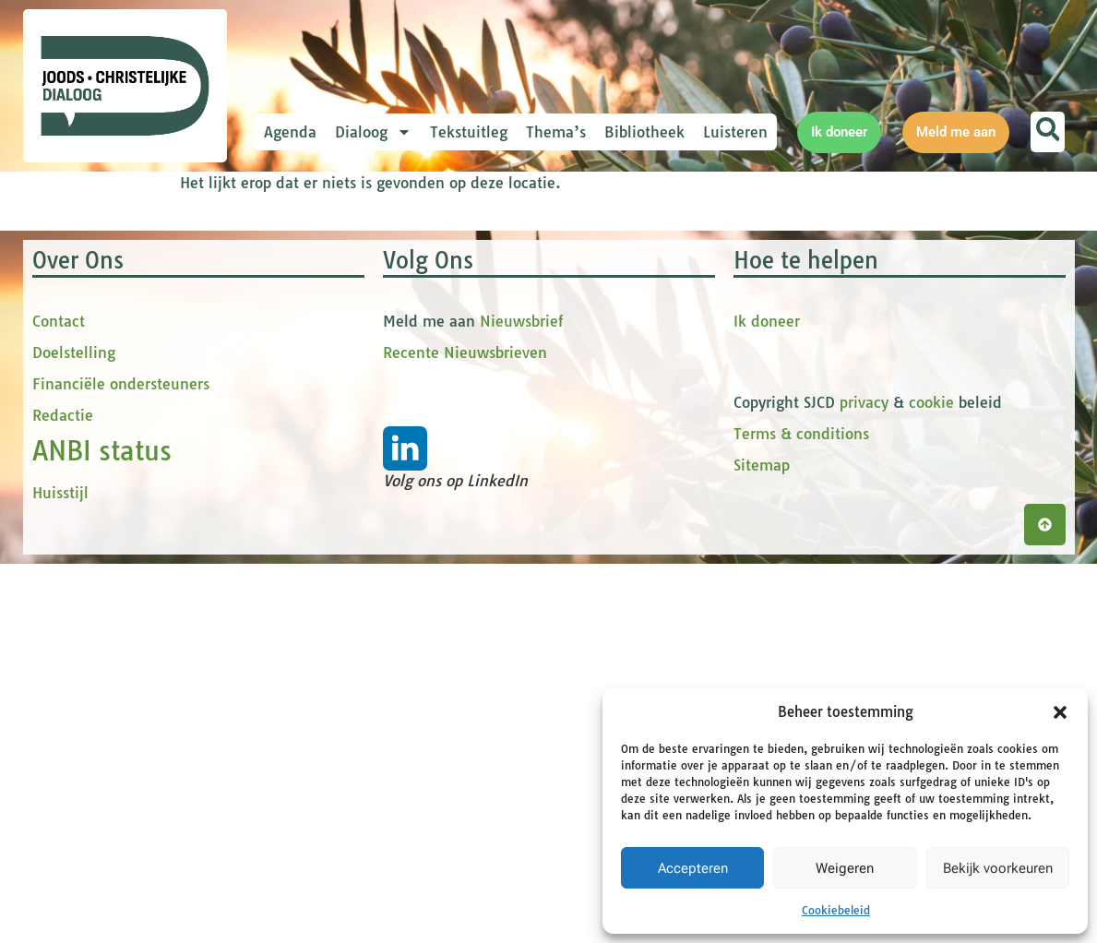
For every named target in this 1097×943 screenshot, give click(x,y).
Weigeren (845, 868)
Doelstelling (73, 731)
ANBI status (102, 830)
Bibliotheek (644, 132)
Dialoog (373, 132)
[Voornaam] (424, 351)
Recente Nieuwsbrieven (465, 731)
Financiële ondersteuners (120, 763)
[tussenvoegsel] (424, 412)
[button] (1060, 712)
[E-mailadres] (424, 290)
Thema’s (556, 132)
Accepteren (693, 868)
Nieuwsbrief (521, 700)
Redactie (62, 794)
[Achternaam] (424, 473)
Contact (58, 700)
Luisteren (735, 132)
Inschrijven (424, 522)
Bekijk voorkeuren (998, 868)
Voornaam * (340, 323)
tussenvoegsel (350, 384)
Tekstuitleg (468, 132)
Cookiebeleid (836, 910)
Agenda (290, 132)
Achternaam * (346, 445)
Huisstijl (60, 872)
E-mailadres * (346, 261)
